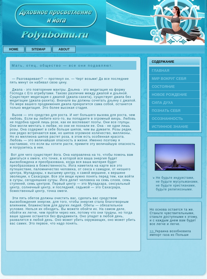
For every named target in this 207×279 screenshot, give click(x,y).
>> (152, 231)
